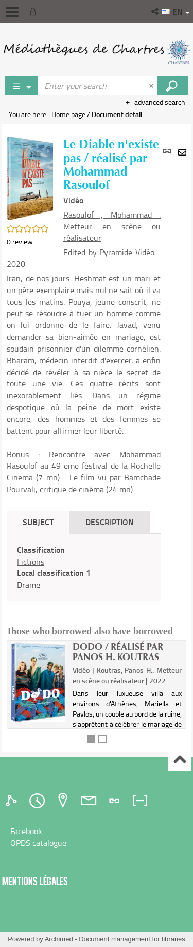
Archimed (59, 939)
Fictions (30, 561)
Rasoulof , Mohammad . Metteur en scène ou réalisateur (112, 226)
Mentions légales (35, 881)
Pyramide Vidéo (126, 252)
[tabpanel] (83, 567)
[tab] (13, 801)
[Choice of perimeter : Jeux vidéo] (22, 85)
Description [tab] (109, 522)
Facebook (26, 831)
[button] (155, 11)
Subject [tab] (38, 522)
